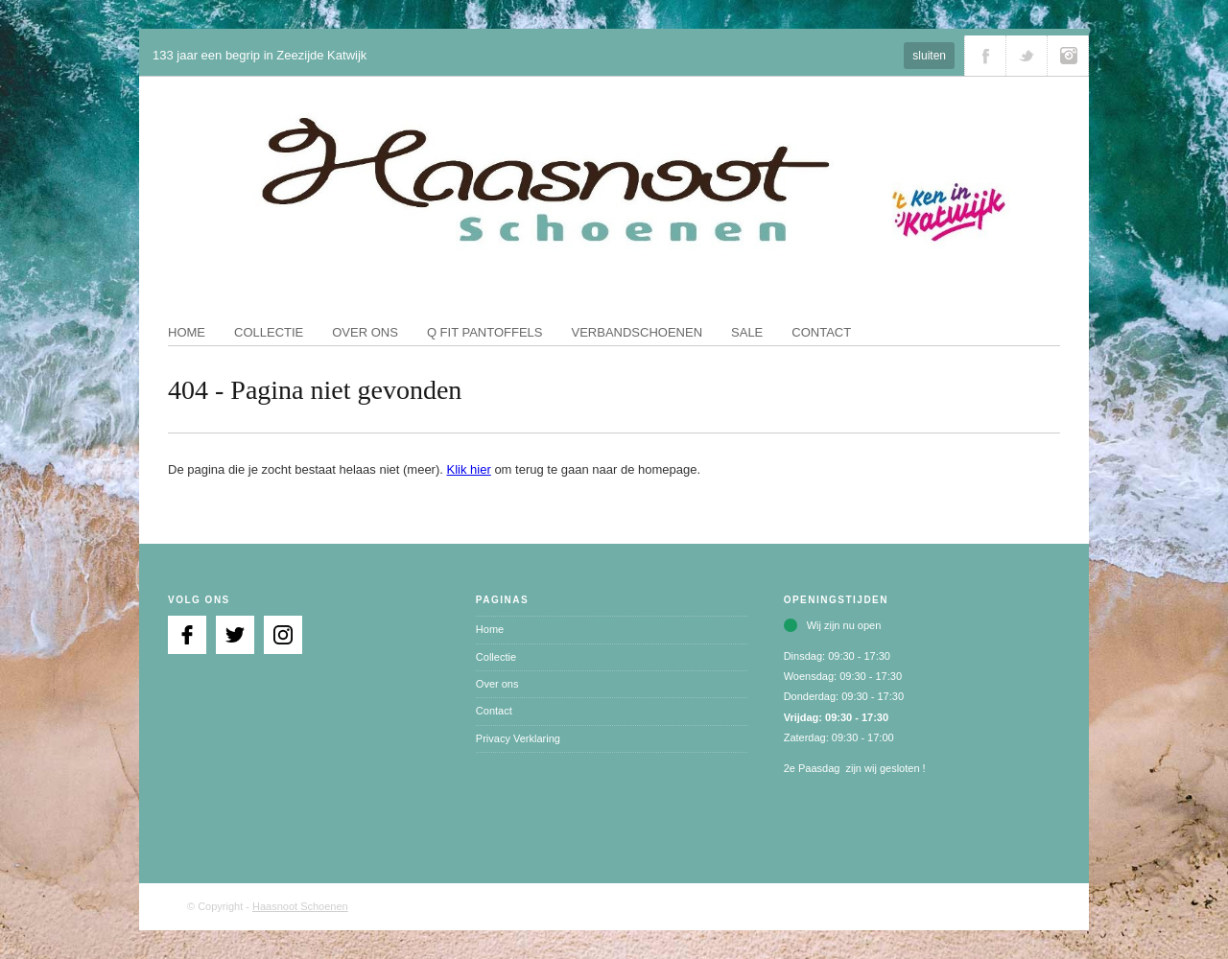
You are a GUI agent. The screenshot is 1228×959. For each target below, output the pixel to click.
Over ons (365, 332)
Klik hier (469, 469)
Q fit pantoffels (485, 332)
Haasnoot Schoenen (300, 906)
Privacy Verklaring (518, 738)
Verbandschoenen (637, 332)
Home (186, 332)
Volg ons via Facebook (985, 55)
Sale (747, 332)
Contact (821, 332)
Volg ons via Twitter (1026, 55)
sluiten (929, 55)
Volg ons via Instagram (1068, 55)
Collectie (268, 332)
